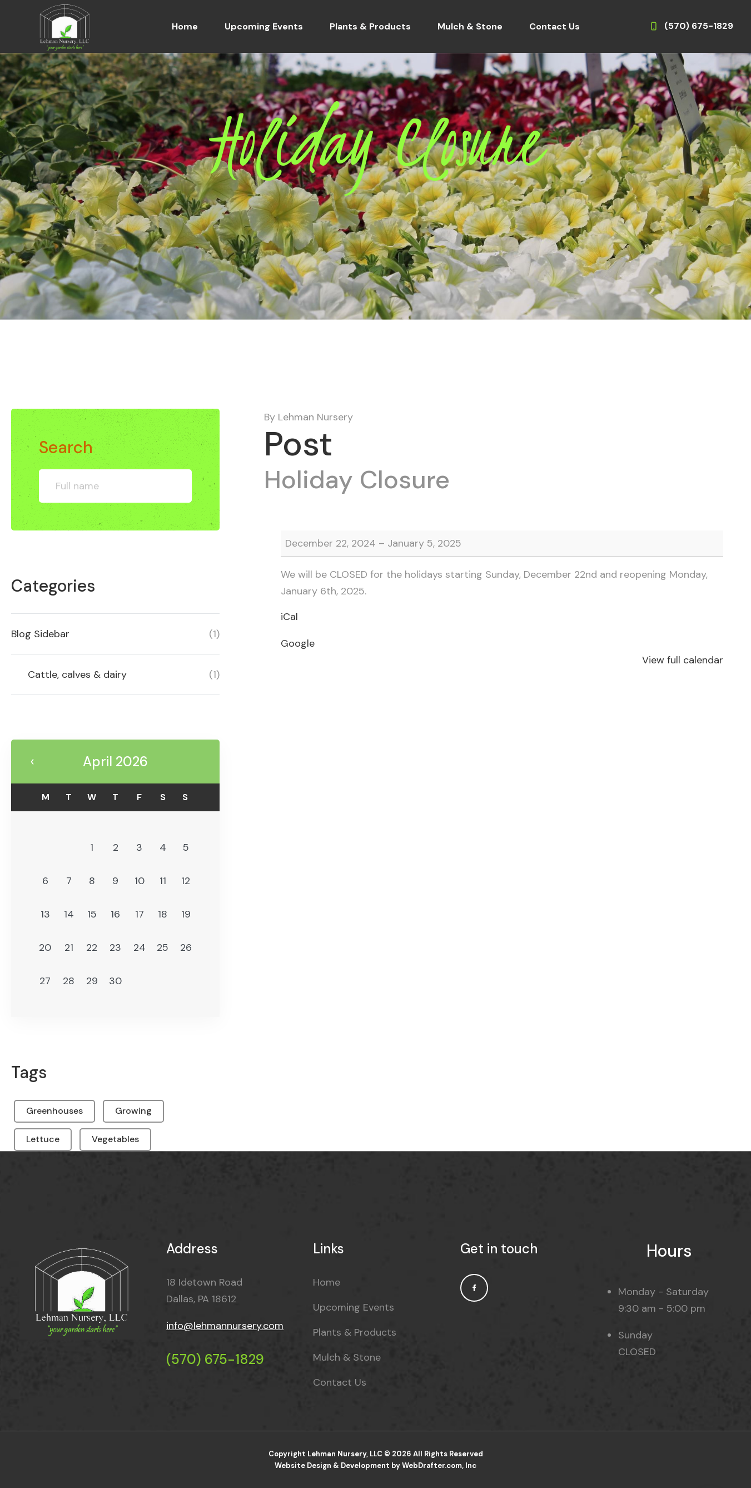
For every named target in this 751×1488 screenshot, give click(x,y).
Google (298, 643)
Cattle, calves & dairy (77, 674)
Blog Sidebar (40, 634)
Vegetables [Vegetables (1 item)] (115, 1139)
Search (66, 447)
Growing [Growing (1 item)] (133, 1111)
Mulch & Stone (470, 26)
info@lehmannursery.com (225, 1325)
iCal (289, 616)
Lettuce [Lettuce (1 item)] (42, 1139)
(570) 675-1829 (215, 1359)
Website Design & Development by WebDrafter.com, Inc (375, 1465)
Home (185, 26)
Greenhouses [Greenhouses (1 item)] (54, 1111)
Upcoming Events (264, 26)
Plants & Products (370, 26)
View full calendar (682, 660)
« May (32, 762)
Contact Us (554, 26)
